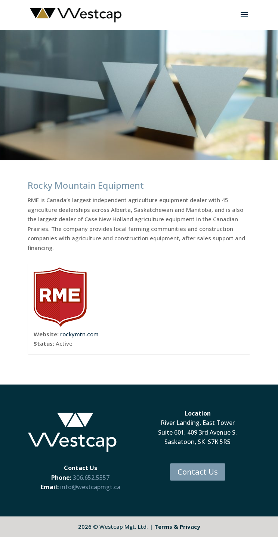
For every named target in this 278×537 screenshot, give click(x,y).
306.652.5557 (91, 477)
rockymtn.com (79, 334)
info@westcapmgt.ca (90, 487)
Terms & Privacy (177, 526)
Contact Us (197, 472)
